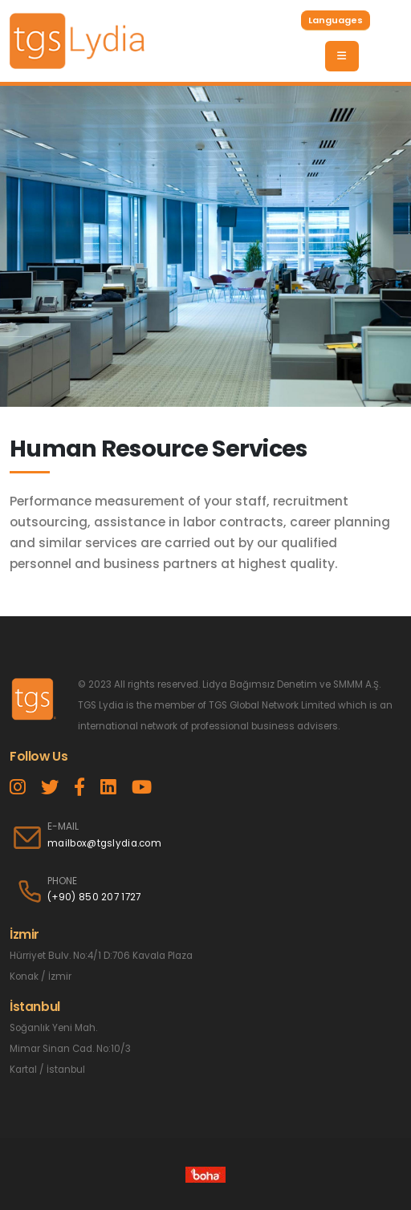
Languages (335, 20)
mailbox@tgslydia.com (104, 843)
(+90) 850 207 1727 (93, 897)
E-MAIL (63, 826)
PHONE (62, 881)
